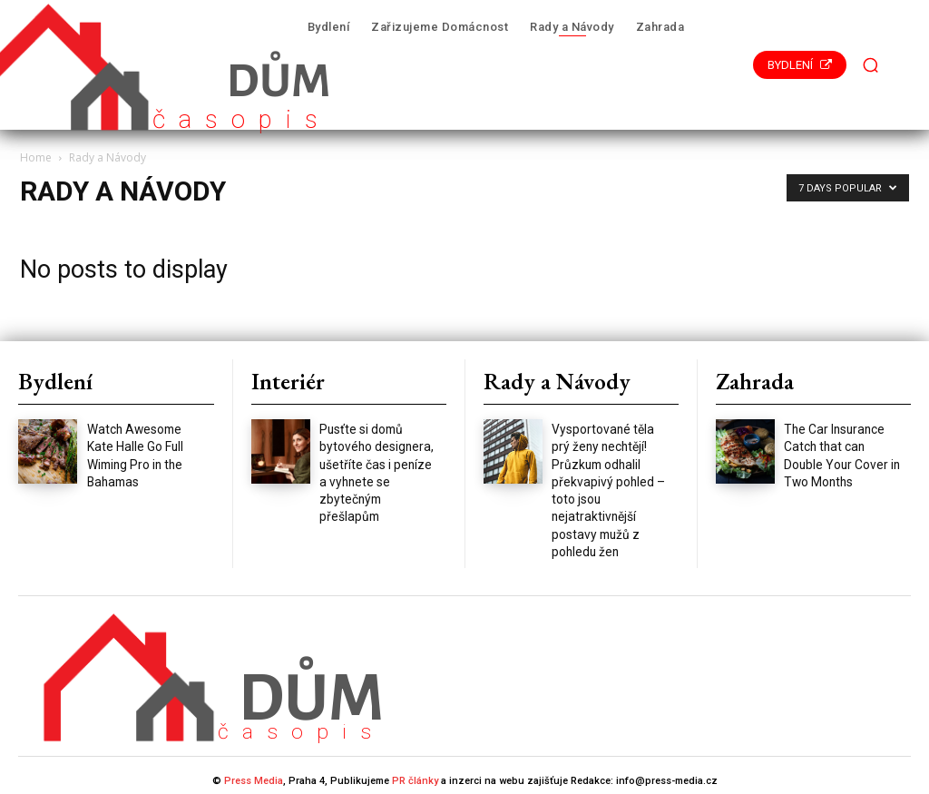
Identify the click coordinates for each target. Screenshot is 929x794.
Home (36, 157)
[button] (871, 65)
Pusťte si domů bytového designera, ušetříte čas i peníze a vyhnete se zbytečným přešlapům (377, 459)
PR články (415, 770)
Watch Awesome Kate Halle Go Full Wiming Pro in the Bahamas (145, 442)
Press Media (253, 770)
